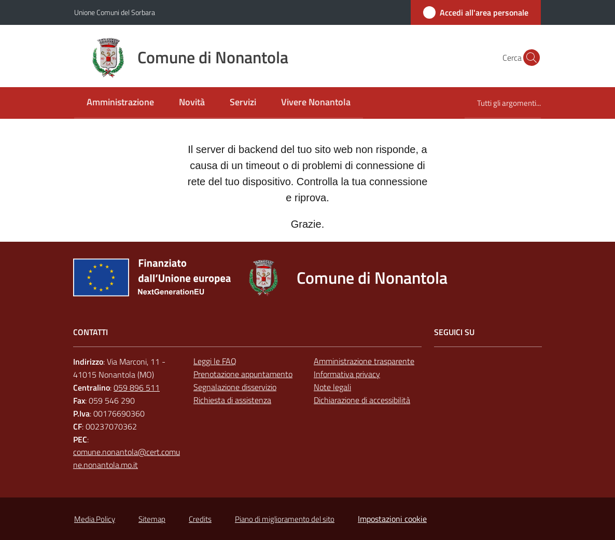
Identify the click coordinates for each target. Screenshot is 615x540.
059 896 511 (137, 387)
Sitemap (151, 519)
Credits (200, 519)
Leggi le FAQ (214, 361)
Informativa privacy (347, 374)
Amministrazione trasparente (364, 361)
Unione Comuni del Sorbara (114, 12)
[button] (528, 57)
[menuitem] (120, 103)
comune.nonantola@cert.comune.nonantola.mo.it (126, 458)
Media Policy (94, 519)
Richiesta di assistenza (232, 400)
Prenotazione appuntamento (242, 374)
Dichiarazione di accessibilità (362, 400)
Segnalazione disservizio (234, 387)
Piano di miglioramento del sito (284, 519)
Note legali (332, 387)
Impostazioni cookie (392, 519)
